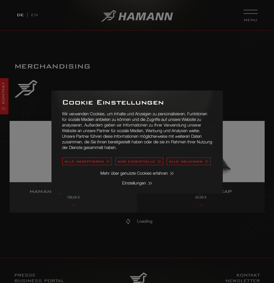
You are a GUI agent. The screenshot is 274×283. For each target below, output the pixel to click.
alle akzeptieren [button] (84, 161)
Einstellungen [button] (134, 183)
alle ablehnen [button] (186, 161)
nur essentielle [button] (136, 161)
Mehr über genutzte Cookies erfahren (134, 173)
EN (34, 14)
